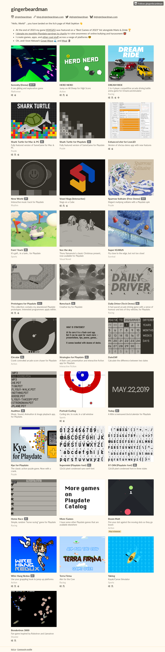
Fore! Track (17, 249)
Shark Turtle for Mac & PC (25, 141)
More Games (66, 518)
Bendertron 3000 (20, 630)
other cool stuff (50, 37)
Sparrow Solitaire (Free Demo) (124, 198)
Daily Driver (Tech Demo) (121, 303)
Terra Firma (66, 575)
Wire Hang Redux (20, 575)
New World (17, 198)
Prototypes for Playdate (23, 303)
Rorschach (65, 303)
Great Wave (47, 40)
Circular (15, 357)
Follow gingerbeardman (148, 3)
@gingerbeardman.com (105, 16)
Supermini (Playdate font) (73, 465)
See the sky (66, 249)
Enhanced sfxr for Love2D (122, 141)
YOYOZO (51, 29)
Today (111, 410)
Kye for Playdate (20, 465)
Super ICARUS (116, 249)
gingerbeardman (23, 16)
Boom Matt (114, 518)
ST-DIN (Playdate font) (120, 465)
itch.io (13, 649)
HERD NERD (66, 84)
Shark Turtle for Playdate (73, 141)
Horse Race (17, 518)
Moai (64, 40)
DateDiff (112, 357)
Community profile (24, 649)
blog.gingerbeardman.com (50, 16)
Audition (15, 410)
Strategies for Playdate (72, 357)
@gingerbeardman (78, 16)
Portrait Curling (68, 410)
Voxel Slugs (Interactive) (72, 198)
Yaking (111, 575)
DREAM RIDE (115, 84)
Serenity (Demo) (19, 84)
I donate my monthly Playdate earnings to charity (41, 33)
